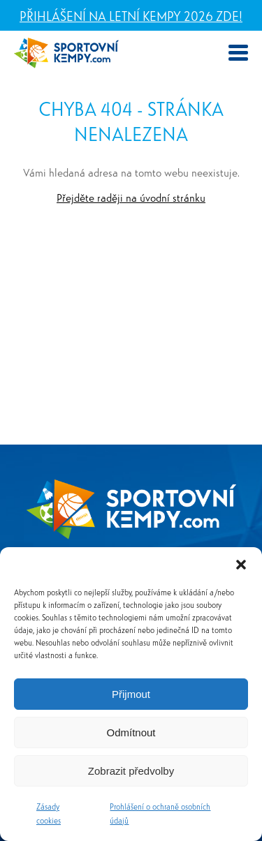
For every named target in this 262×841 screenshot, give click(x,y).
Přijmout (131, 694)
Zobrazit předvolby (131, 771)
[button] (241, 565)
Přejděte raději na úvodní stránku (131, 197)
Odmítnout (130, 732)
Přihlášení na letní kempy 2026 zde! (131, 15)
